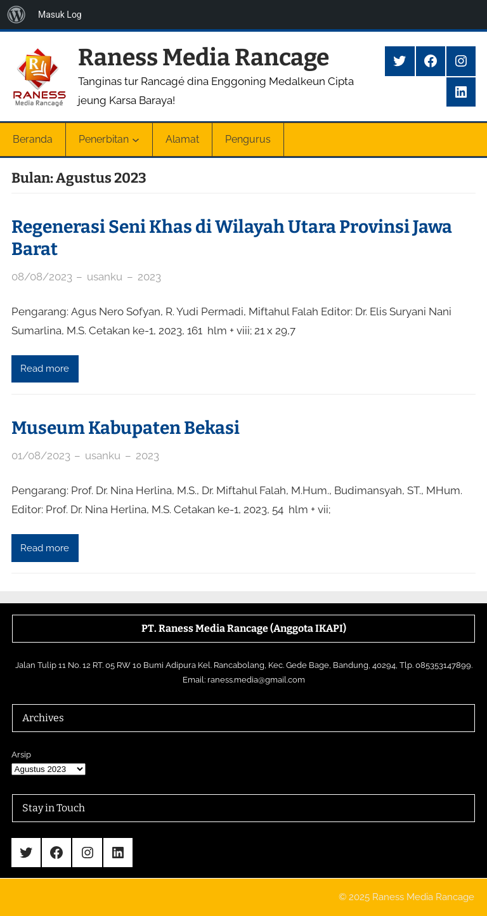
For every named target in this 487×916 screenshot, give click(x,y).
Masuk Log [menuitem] (60, 15)
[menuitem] (16, 14)
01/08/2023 (40, 455)
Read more (44, 368)
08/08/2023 (41, 276)
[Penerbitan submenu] (136, 139)
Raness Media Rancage (203, 57)
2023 (149, 276)
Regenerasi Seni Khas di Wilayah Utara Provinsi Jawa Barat (231, 237)
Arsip (21, 754)
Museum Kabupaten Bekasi (125, 427)
